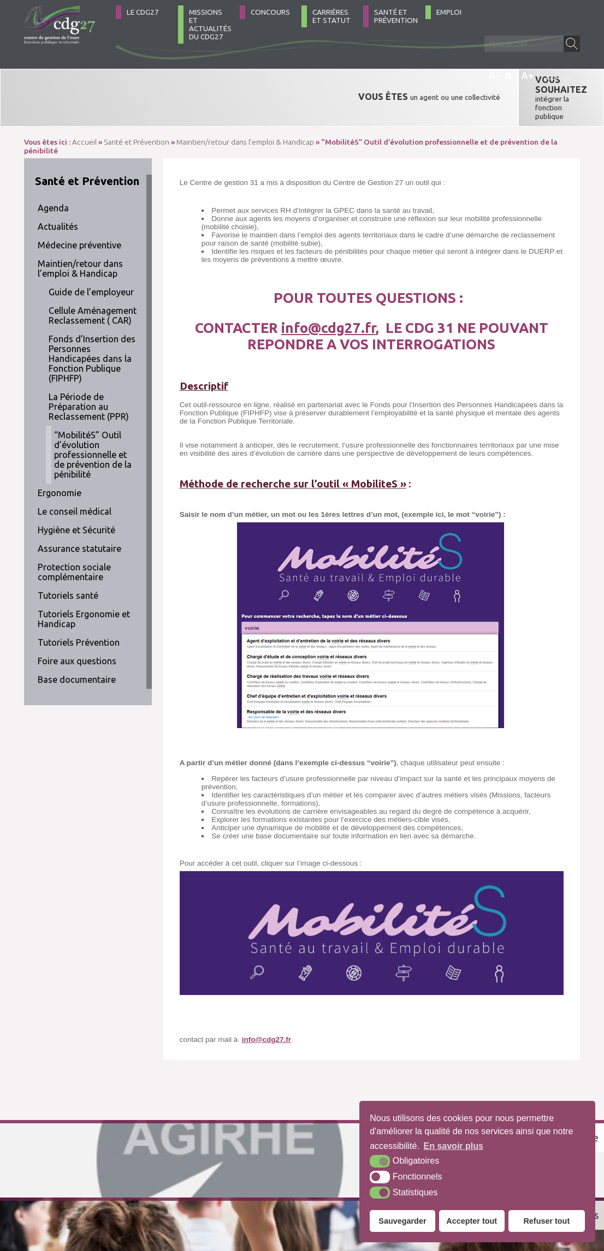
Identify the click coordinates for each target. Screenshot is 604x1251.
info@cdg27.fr (328, 294)
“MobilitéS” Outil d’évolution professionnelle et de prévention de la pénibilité (93, 421)
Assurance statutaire (79, 515)
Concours (270, 12)
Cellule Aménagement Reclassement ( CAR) (93, 282)
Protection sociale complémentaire (74, 539)
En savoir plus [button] (453, 1146)
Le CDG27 (143, 12)
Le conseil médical (74, 478)
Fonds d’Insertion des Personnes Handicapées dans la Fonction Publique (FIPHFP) (92, 325)
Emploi (448, 12)
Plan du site (246, 1193)
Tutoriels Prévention (79, 609)
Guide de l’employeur (91, 259)
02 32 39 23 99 (72, 1193)
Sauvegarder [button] (402, 1221)
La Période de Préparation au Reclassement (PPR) (89, 373)
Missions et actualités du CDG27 (210, 24)
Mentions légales (301, 1193)
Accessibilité (357, 1193)
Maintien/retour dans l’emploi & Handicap (80, 235)
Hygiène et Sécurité (76, 497)
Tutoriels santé (68, 562)
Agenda (53, 175)
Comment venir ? (181, 1193)
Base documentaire (77, 646)
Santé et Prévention (396, 16)
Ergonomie (59, 459)
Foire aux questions (77, 628)
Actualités (58, 193)
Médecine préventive (79, 212)
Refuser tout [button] (546, 1221)
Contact (559, 77)
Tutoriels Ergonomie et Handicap (84, 585)
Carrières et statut (331, 16)
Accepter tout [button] (471, 1221)
